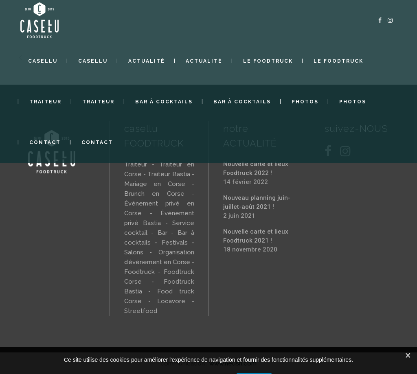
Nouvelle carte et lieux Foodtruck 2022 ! (255, 168)
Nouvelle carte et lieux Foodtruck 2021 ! (255, 236)
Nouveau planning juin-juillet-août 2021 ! (256, 202)
